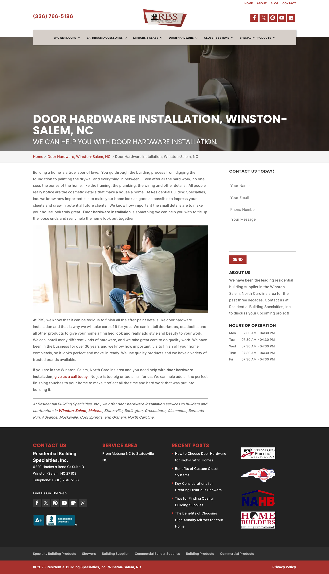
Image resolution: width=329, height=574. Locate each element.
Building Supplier (115, 553)
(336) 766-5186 (53, 16)
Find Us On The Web (49, 493)
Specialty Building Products (54, 553)
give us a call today (71, 376)
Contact (289, 3)
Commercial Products (237, 553)
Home (248, 3)
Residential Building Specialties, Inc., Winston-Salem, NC (94, 567)
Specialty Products (255, 37)
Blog (274, 3)
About (262, 3)
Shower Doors (64, 37)
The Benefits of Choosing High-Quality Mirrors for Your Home (199, 520)
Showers (89, 553)
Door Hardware (181, 37)
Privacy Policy (284, 567)
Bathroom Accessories (105, 37)
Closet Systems (216, 37)
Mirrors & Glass (145, 37)
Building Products (200, 553)
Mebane (95, 410)
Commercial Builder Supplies (157, 553)
